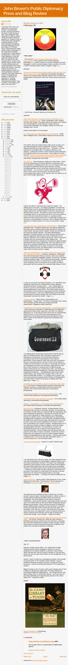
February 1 (7, 195)
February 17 (7, 174)
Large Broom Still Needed (32, 442)
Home (45, 656)
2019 (5, 122)
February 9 (7, 185)
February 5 (7, 190)
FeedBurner (15, 107)
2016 (5, 127)
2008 (5, 200)
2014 (5, 131)
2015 (5, 129)
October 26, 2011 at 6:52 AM (37, 650)
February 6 (7, 188)
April (6, 153)
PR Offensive (28, 161)
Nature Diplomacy (29, 479)
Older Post (63, 656)
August (7, 146)
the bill (26, 385)
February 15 (7, 175)
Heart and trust (28, 408)
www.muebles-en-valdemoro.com (41, 641)
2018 (5, 124)
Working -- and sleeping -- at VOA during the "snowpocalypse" (43, 404)
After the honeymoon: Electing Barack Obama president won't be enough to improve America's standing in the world (45, 155)
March (7, 154)
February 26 (7, 159)
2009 (5, 198)
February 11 (7, 182)
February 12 (7, 180)
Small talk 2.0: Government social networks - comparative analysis (45, 307)
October (7, 143)
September (8, 145)
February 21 (7, 167)
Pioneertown (35, 483)
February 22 (7, 166)
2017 (5, 126)
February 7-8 (7, 187)
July (6, 148)
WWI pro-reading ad (30, 631)
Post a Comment (28, 653)
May (6, 151)
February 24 (7, 163)
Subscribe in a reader (8, 114)
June (6, 149)
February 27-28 (8, 158)
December (8, 140)
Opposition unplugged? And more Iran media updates (41, 394)
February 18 (7, 172)
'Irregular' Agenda (29, 299)
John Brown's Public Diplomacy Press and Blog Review (33, 11)
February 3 (7, 193)
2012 (5, 134)
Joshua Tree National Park (50, 483)
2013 (5, 133)
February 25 (7, 161)
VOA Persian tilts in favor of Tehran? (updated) (39, 399)
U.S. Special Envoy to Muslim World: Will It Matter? (40, 226)
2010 (5, 138)
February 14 (7, 177)
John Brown (7, 24)
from (29, 476)
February (7, 156)
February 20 (7, 169)
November (8, 141)
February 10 (7, 184)
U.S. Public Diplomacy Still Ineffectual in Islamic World (41, 134)
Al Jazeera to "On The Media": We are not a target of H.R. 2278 (44, 384)
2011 (5, 136)
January (7, 197)
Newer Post (27, 656)
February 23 (7, 164)
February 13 (7, 179)
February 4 (7, 192)
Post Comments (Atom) (39, 660)
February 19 (7, 171)
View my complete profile (9, 86)
